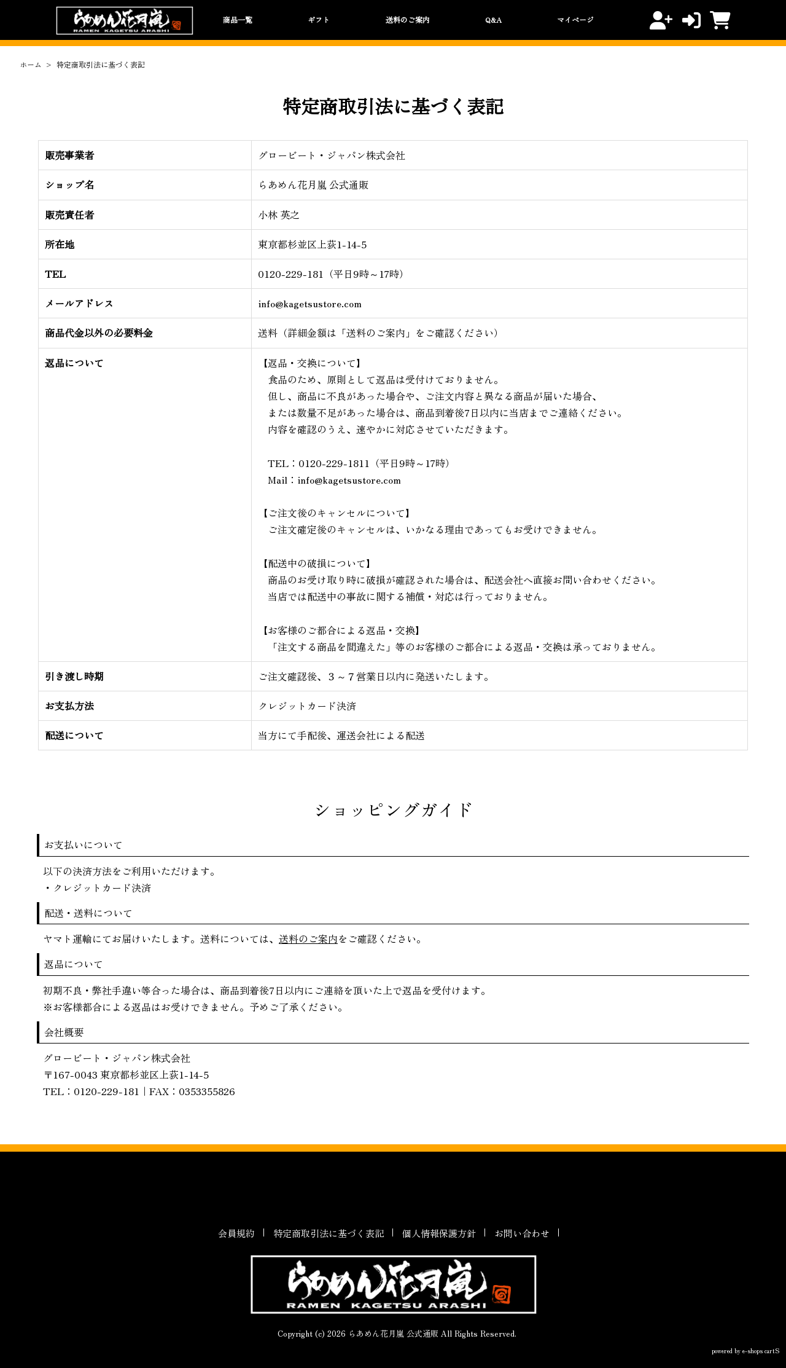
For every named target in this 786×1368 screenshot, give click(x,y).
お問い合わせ (522, 1233)
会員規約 (236, 1233)
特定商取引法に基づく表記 (328, 1233)
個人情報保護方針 (439, 1233)
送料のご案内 (408, 19)
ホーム (31, 64)
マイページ (575, 19)
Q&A (493, 19)
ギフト (319, 19)
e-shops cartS (761, 1350)
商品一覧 (237, 19)
